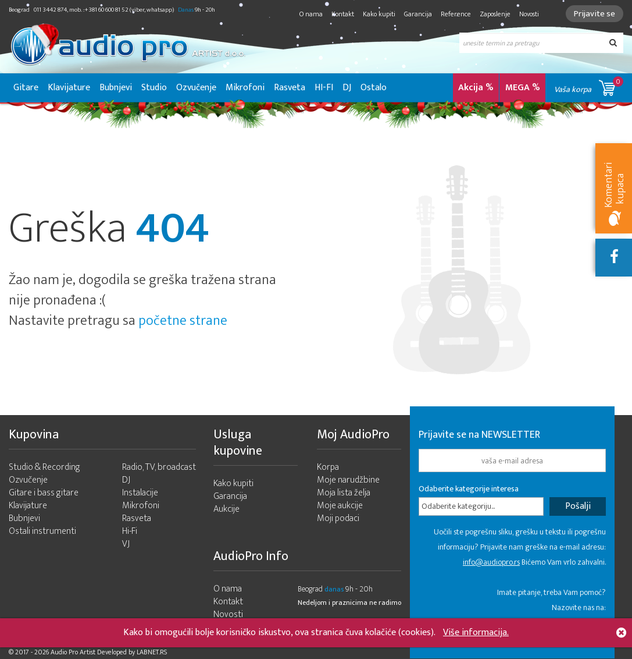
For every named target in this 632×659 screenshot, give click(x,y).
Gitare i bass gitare (43, 493)
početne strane (182, 320)
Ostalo (373, 87)
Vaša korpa (588, 86)
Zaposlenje (495, 14)
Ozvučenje (196, 87)
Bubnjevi (115, 87)
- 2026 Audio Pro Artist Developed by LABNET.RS (99, 652)
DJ (346, 87)
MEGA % (522, 87)
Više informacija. (476, 632)
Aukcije (226, 509)
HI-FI (324, 87)
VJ (126, 544)
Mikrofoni (245, 87)
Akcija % (476, 87)
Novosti (529, 14)
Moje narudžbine (348, 480)
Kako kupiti (379, 14)
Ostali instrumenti (42, 531)
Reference (456, 14)
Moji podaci (338, 518)
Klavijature (69, 87)
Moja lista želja (343, 493)
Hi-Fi (129, 531)
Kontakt (342, 14)
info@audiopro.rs (491, 562)
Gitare (25, 87)
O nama (311, 14)
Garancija (418, 14)
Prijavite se (594, 13)
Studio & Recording (44, 467)
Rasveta (289, 87)
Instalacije (140, 493)
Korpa (328, 467)
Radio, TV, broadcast (159, 467)
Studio (154, 87)
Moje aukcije (340, 505)
